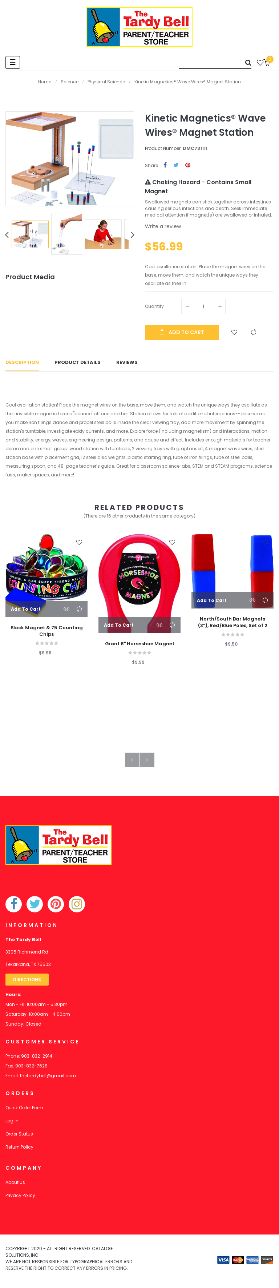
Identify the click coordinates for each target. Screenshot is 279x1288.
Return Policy (19, 1149)
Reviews (127, 363)
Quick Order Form (24, 1110)
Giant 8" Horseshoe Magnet (139, 646)
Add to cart (181, 332)
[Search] (215, 62)
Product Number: (163, 148)
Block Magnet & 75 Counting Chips (47, 633)
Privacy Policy (20, 1197)
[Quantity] (203, 306)
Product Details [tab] (77, 363)
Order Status (19, 1136)
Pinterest (187, 165)
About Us (15, 1184)
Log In (12, 1123)
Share (165, 165)
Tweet (176, 165)
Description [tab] (22, 363)
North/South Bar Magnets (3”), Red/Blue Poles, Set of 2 (232, 624)
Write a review (163, 226)
